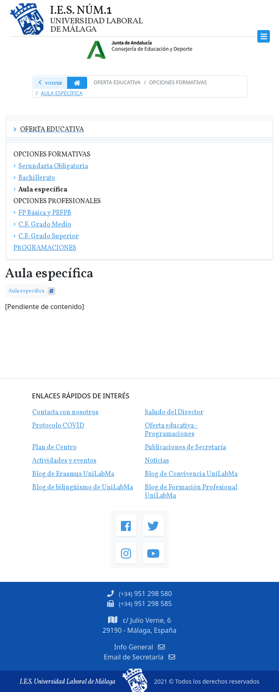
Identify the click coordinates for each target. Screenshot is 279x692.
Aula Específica (62, 93)
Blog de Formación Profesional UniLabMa (191, 491)
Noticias (157, 461)
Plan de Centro (54, 447)
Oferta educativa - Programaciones (171, 430)
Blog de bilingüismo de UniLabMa (82, 487)
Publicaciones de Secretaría (185, 447)
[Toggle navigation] (264, 36)
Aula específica (26, 290)
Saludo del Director (174, 412)
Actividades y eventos (64, 461)
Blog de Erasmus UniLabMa (73, 474)
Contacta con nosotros (65, 412)
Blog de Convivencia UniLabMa (191, 474)
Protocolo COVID (58, 426)
